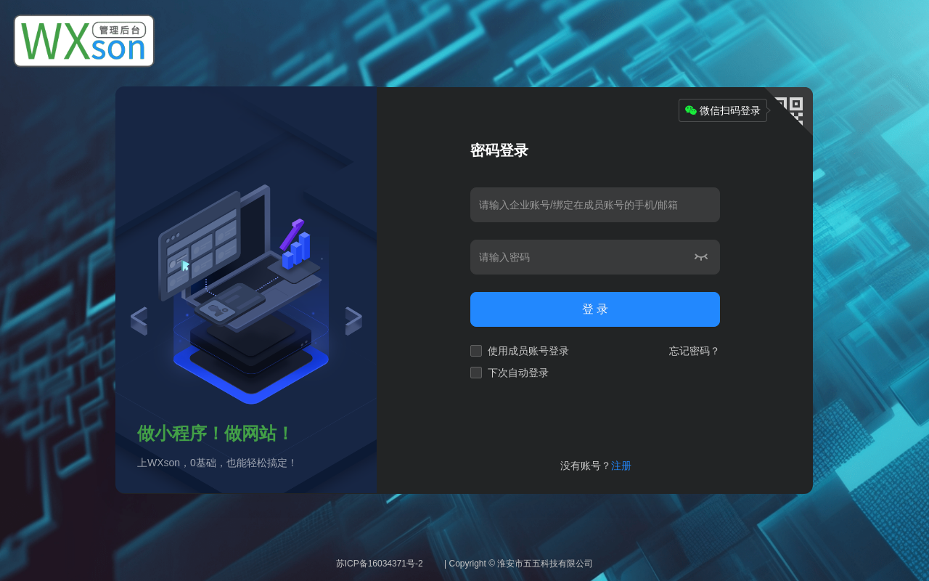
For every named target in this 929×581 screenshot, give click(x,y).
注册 (621, 465)
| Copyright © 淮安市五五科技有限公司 (518, 563)
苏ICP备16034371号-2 (379, 563)
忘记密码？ (694, 351)
